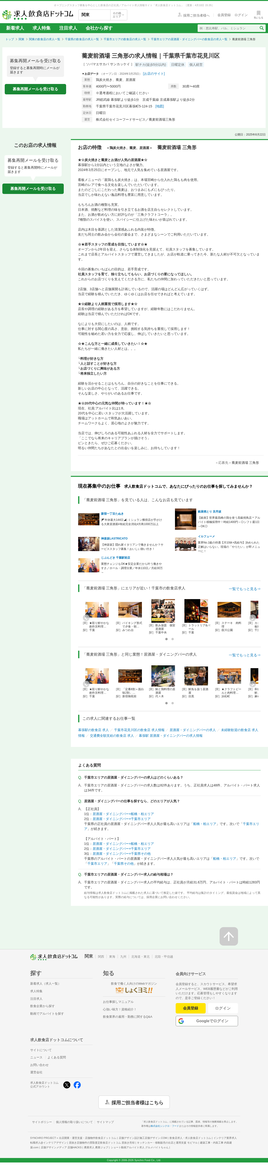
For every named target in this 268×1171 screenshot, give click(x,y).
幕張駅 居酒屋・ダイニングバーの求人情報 (171, 735)
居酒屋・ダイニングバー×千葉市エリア (122, 819)
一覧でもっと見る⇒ (245, 589)
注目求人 (68, 28)
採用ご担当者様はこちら (137, 1102)
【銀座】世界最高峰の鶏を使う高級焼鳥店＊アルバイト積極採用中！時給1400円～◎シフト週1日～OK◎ (229, 522)
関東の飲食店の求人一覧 (44, 39)
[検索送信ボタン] (261, 28)
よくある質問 (56, 1057)
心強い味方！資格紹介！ (120, 1009)
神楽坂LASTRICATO (114, 538)
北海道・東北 (140, 956)
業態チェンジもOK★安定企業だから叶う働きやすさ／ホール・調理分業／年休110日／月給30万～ (132, 568)
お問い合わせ (39, 1065)
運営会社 (36, 1072)
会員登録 (190, 1008)
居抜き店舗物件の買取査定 (102, 1142)
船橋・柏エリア (204, 824)
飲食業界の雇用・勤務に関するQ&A (127, 1016)
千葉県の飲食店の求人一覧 (82, 39)
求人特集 (42, 28)
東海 (112, 956)
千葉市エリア (97, 863)
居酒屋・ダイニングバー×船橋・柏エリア (123, 814)
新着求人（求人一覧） (45, 983)
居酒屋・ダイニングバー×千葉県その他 (122, 853)
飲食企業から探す (42, 1006)
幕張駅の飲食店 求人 (93, 730)
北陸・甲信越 (164, 956)
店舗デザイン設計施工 (143, 1137)
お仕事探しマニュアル (118, 1002)
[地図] (159, 106)
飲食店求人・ (190, 1137)
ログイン (223, 1008)
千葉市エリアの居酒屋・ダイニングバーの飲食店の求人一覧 (189, 39)
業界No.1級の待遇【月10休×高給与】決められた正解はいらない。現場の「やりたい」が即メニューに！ (229, 547)
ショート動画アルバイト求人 (140, 1147)
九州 (123, 956)
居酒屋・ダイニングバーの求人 (193, 730)
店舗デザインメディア (61, 1147)
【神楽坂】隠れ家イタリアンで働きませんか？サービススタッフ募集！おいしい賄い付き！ (132, 547)
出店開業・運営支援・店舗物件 (87, 1137)
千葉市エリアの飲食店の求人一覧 (125, 39)
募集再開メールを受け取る (35, 89)
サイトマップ (105, 1122)
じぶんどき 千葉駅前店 (115, 557)
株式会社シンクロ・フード (165, 1126)
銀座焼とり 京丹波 (209, 511)
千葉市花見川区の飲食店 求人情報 (139, 730)
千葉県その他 (124, 863)
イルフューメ (206, 536)
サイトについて (41, 1050)
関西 (101, 956)
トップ (9, 39)
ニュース (36, 1057)
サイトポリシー (42, 1122)
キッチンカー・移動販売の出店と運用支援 (167, 1142)
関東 (21, 39)
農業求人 (96, 1147)
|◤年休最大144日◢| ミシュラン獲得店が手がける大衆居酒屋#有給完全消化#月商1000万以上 (131, 522)
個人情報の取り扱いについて (74, 1122)
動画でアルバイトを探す (47, 1013)
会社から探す (99, 28)
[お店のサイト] (154, 73)
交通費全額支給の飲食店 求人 (112, 735)
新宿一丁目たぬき (112, 513)
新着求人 (15, 28)
